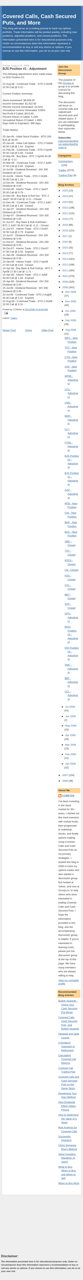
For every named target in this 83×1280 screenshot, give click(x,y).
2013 (65, 258)
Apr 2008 (70, 735)
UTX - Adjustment (71, 393)
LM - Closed (71, 569)
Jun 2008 (70, 716)
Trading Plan (65, 175)
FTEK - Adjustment (71, 446)
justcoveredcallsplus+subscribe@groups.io (68, 144)
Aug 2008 (70, 329)
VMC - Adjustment (71, 668)
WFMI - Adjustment (71, 380)
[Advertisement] (30, 1224)
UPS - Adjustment (71, 617)
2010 (65, 276)
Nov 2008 (70, 301)
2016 (65, 241)
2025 (65, 190)
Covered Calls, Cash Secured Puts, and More (39, 19)
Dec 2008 (70, 291)
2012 (65, 264)
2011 (65, 270)
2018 (65, 230)
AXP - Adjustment (71, 494)
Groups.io (68, 83)
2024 (65, 196)
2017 (65, 236)
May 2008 (70, 725)
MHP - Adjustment (71, 420)
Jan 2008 (70, 763)
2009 (65, 281)
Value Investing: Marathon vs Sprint (67, 1158)
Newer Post (9, 330)
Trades (13, 318)
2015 (65, 247)
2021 (65, 213)
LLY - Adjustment (71, 433)
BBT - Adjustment (71, 682)
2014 (65, 253)
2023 (65, 202)
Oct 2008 (70, 310)
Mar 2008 (70, 744)
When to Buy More (68, 1183)
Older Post (47, 330)
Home (28, 330)
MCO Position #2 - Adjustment (71, 634)
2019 (65, 224)
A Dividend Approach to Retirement (66, 1046)
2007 (65, 775)
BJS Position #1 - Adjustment (25, 68)
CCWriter (68, 796)
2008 (65, 287)
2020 (65, 218)
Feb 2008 (70, 754)
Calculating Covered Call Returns (67, 1059)
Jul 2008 (70, 706)
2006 (65, 780)
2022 (65, 207)
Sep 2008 (70, 320)
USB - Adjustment (71, 406)
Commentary (65, 161)
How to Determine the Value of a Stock (68, 1118)
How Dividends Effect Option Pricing (67, 1106)
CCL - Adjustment (71, 695)
